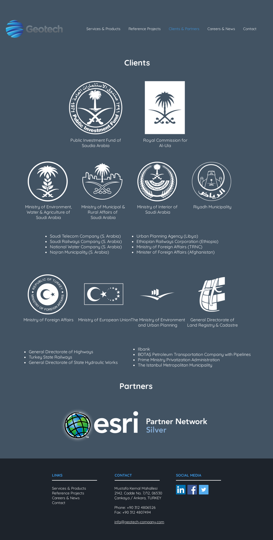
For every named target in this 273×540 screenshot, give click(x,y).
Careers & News (66, 498)
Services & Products (69, 488)
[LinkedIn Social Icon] (181, 489)
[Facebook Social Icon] (192, 489)
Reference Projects (68, 493)
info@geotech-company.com (139, 521)
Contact (58, 502)
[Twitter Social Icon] (203, 489)
